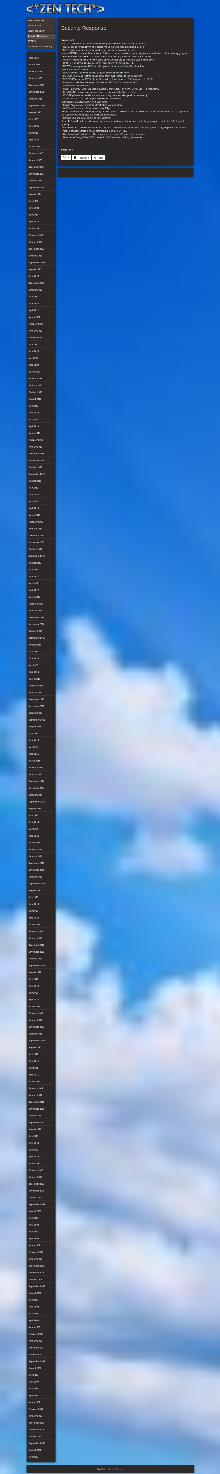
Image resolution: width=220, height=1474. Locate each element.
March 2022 (34, 317)
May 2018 (33, 501)
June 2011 (34, 1061)
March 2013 (34, 924)
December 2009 (36, 1184)
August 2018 (35, 481)
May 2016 (33, 665)
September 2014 (37, 801)
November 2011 (37, 1027)
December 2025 (36, 85)
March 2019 (34, 433)
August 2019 (35, 399)
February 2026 (36, 71)
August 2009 (35, 1211)
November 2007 (37, 1354)
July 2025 (33, 119)
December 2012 (36, 945)
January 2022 (35, 331)
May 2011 (33, 1068)
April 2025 (34, 139)
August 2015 (35, 726)
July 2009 (33, 1218)
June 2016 (34, 658)
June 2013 (34, 904)
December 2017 (36, 535)
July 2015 (33, 733)
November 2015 (37, 706)
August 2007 (35, 1368)
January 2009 (35, 1259)
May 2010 (33, 1150)
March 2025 (34, 146)
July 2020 (33, 344)
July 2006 (33, 1457)
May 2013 (33, 911)
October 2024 (35, 180)
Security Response (166, 9)
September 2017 (37, 556)
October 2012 (35, 958)
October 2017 (35, 549)
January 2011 (35, 1095)
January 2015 (35, 774)
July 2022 (33, 296)
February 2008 (36, 1334)
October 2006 (35, 1436)
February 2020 (36, 378)
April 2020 (34, 365)
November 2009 (37, 1191)
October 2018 (35, 467)
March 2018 (34, 515)
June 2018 (34, 494)
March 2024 (34, 228)
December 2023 (36, 249)
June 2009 (34, 1225)
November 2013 (37, 870)
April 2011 (34, 1074)
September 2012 (37, 965)
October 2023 (35, 255)
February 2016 (36, 685)
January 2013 (35, 938)
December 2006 (36, 1423)
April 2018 (34, 508)
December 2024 (36, 167)
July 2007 (33, 1375)
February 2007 (36, 1409)
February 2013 (36, 931)
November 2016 (37, 624)
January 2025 (35, 160)
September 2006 (37, 1443)
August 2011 (35, 1047)
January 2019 (35, 447)
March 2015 (34, 761)
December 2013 (36, 863)
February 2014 (36, 849)
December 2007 (36, 1347)
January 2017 (35, 610)
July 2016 (33, 651)
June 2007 (34, 1382)
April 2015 (34, 754)
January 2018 (35, 528)
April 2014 (34, 836)
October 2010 (35, 1115)
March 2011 (34, 1081)
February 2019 (36, 440)
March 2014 (34, 842)
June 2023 (34, 276)
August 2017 (35, 563)
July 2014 (33, 815)
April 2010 (34, 1156)
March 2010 (34, 1163)
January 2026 (35, 78)
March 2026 (34, 64)
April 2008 (34, 1320)
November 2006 (37, 1429)
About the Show (154, 9)
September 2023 (37, 262)
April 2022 (34, 310)
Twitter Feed (189, 9)
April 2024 (34, 221)
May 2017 (33, 583)
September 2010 (37, 1122)
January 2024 (35, 242)
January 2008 (35, 1341)
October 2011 (35, 1034)
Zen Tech (101, 1469)
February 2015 (36, 767)
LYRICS (160, 9)
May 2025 (33, 133)
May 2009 (33, 1231)
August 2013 (35, 890)
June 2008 (34, 1307)
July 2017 (33, 569)
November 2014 (37, 788)
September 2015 (37, 720)
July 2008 (33, 1300)
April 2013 (34, 918)
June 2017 (34, 576)
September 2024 (37, 187)
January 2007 (35, 1416)
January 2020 (35, 385)
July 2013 (33, 897)
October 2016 (35, 631)
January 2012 (35, 1020)
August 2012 (35, 972)
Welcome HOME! (184, 9)
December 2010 (36, 1102)
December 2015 (36, 699)
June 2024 (34, 208)
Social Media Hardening (172, 9)
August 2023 (35, 269)
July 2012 (33, 979)
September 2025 (37, 105)
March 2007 (34, 1402)
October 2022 (35, 290)
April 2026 (34, 58)
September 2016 (37, 638)
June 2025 (34, 126)
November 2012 (37, 952)
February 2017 (36, 604)
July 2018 (33, 488)
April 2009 (34, 1238)
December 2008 (36, 1266)
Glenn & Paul (178, 9)
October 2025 (35, 99)
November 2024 (37, 174)
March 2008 (34, 1327)
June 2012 (34, 986)
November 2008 (37, 1272)
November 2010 (37, 1109)
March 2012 (34, 1006)
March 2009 (34, 1245)
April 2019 (34, 426)
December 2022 (36, 283)
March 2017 (34, 597)
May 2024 (33, 215)
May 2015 (33, 747)
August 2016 (35, 645)
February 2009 (36, 1252)
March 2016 (34, 679)
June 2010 (34, 1143)
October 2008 (35, 1279)
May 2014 (33, 829)
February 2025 (36, 153)
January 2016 (35, 692)
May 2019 (33, 419)
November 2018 (37, 460)
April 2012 (34, 999)
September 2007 (37, 1361)
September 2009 (37, 1204)
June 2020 (34, 351)
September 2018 (37, 474)
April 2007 (34, 1395)
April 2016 (34, 672)
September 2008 (37, 1286)
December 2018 (36, 453)
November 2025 (37, 92)
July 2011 (33, 1054)
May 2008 (33, 1313)
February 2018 (36, 522)
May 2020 (33, 358)
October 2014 (35, 795)
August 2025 (35, 112)
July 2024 (33, 201)
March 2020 (34, 372)
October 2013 (35, 877)
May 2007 (33, 1388)
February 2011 (36, 1088)
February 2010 (36, 1170)
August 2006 (35, 1450)
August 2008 (35, 1293)
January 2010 (35, 1177)
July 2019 (33, 406)
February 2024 (36, 235)
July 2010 (33, 1136)
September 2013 (37, 883)
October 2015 (35, 713)
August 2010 (35, 1129)
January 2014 (35, 856)
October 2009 (35, 1197)
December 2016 (36, 617)
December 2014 (36, 781)
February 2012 (36, 1013)
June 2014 (34, 822)
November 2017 (37, 542)
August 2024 (35, 194)
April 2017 (34, 590)
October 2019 (35, 392)
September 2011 (37, 1040)
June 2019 (34, 412)
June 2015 (34, 740)
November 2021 (37, 337)
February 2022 (36, 324)
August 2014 (35, 808)
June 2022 (34, 303)
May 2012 (33, 993)
